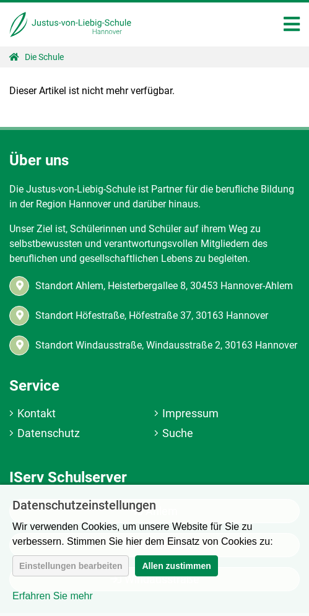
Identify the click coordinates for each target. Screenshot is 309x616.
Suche (177, 433)
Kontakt (36, 413)
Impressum (190, 413)
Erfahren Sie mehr (52, 596)
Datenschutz (48, 433)
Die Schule (44, 57)
